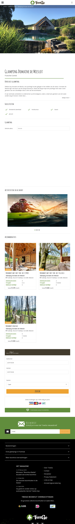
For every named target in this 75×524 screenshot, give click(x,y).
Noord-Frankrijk (12, 6)
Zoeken (37, 391)
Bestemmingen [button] (37, 446)
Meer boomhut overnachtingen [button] (37, 457)
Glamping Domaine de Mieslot (25, 6)
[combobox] (37, 384)
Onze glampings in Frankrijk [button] (37, 452)
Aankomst (9, 359)
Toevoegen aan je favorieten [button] (37, 410)
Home (5, 6)
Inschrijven (65, 431)
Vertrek (8, 368)
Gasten (8, 380)
